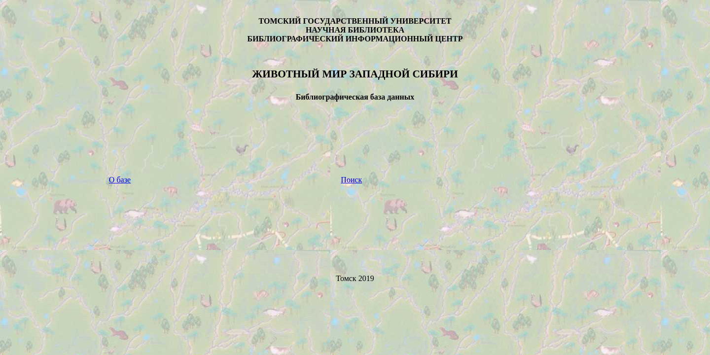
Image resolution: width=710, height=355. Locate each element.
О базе (120, 180)
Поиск (351, 180)
